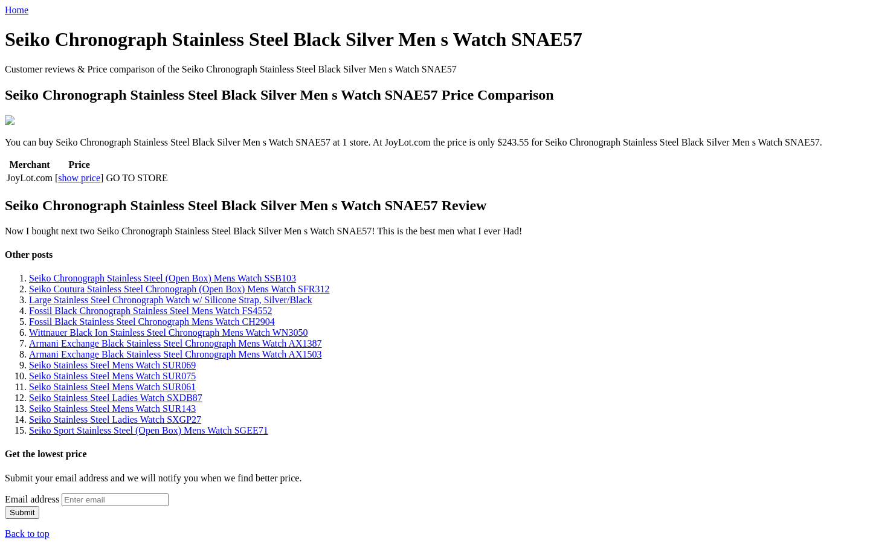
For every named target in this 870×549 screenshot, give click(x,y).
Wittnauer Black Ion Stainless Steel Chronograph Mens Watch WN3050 (168, 331)
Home (16, 10)
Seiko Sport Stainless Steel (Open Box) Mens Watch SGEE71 (148, 429)
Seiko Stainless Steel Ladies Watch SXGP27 (115, 418)
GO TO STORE (136, 177)
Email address (32, 498)
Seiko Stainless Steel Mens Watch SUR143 (112, 407)
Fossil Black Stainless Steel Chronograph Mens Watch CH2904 (152, 320)
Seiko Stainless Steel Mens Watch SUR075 (112, 375)
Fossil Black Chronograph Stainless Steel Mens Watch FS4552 (150, 309)
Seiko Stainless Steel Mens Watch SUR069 (112, 364)
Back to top (27, 532)
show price (79, 177)
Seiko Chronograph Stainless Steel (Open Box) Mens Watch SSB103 (162, 277)
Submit (22, 511)
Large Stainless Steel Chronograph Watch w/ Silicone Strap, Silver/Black (170, 299)
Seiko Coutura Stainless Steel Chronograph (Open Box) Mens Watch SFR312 (179, 288)
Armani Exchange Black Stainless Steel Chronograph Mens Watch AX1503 (175, 353)
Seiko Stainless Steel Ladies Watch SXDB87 (115, 396)
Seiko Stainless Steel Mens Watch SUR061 (112, 385)
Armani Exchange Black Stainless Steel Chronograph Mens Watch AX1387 (175, 342)
